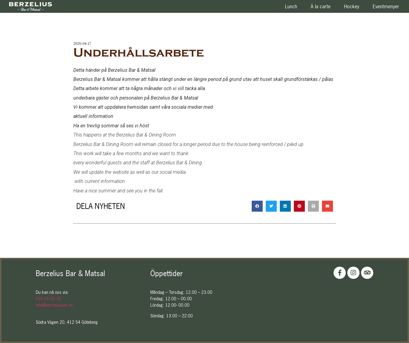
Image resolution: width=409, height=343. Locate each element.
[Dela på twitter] (271, 206)
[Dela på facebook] (257, 206)
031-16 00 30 (48, 298)
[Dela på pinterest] (299, 206)
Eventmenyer (386, 6)
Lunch (291, 6)
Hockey (351, 6)
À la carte (320, 6)
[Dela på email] (327, 206)
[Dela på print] (313, 206)
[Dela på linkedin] (285, 206)
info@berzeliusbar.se (54, 305)
